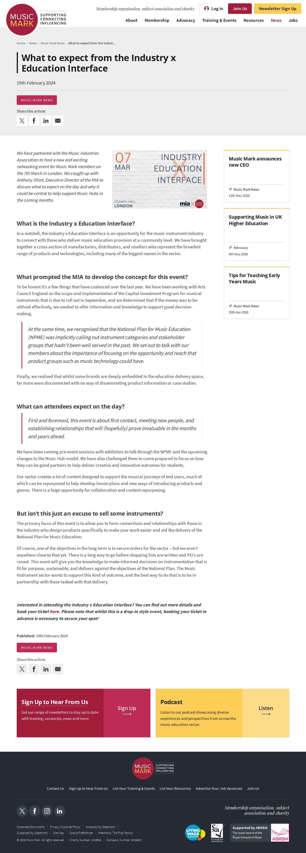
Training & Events (219, 20)
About (131, 20)
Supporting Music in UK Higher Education (255, 220)
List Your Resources (175, 788)
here (54, 611)
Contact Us (55, 788)
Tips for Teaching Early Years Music (254, 278)
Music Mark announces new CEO (255, 161)
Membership (157, 20)
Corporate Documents (30, 827)
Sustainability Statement (32, 832)
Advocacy (185, 20)
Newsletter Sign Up (277, 8)
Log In (217, 8)
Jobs (293, 20)
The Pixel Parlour (123, 832)
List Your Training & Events (134, 788)
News (276, 20)
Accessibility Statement (100, 827)
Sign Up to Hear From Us (88, 788)
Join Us (240, 8)
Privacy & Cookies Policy (65, 827)
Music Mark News (37, 100)
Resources (254, 20)
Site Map (58, 832)
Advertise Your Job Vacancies (219, 788)
